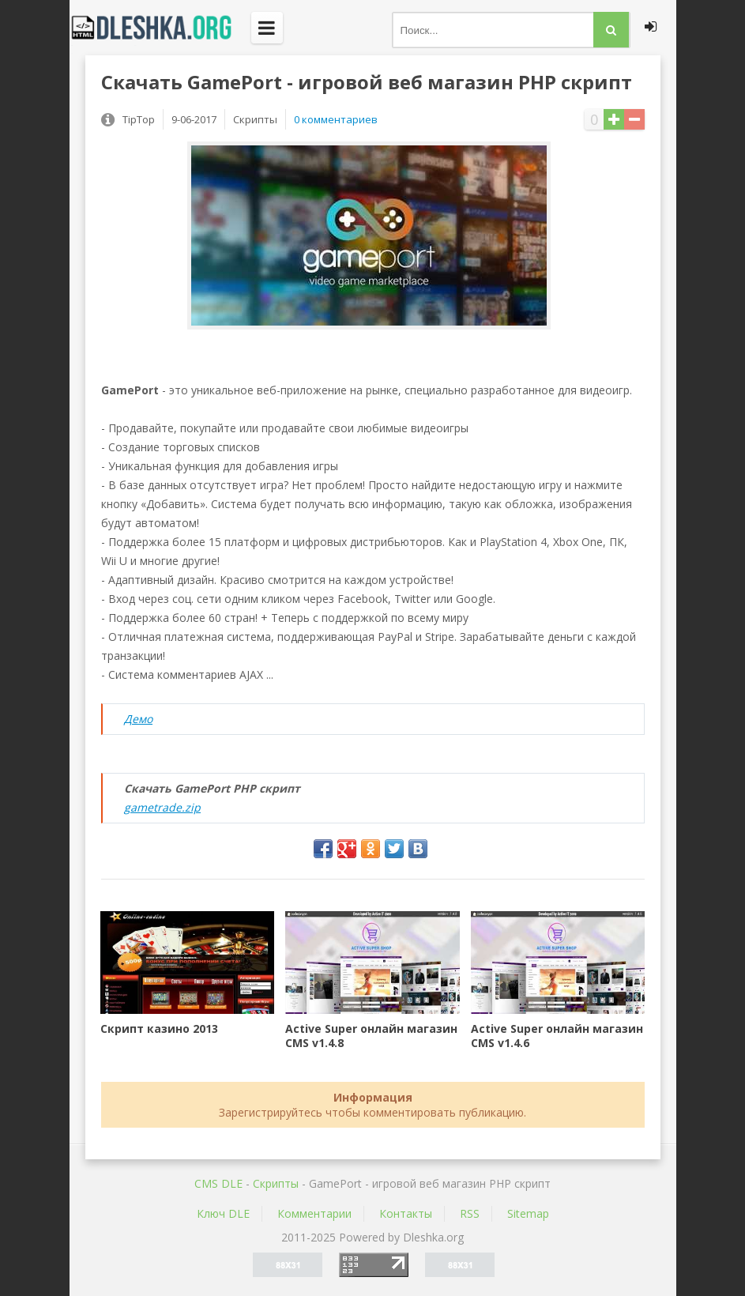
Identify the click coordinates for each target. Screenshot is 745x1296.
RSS (470, 1213)
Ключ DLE (223, 1213)
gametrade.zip (162, 807)
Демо (138, 718)
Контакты (405, 1213)
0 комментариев (336, 119)
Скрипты (276, 1183)
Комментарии (314, 1213)
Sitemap (528, 1213)
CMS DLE (218, 1183)
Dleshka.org (160, 27)
